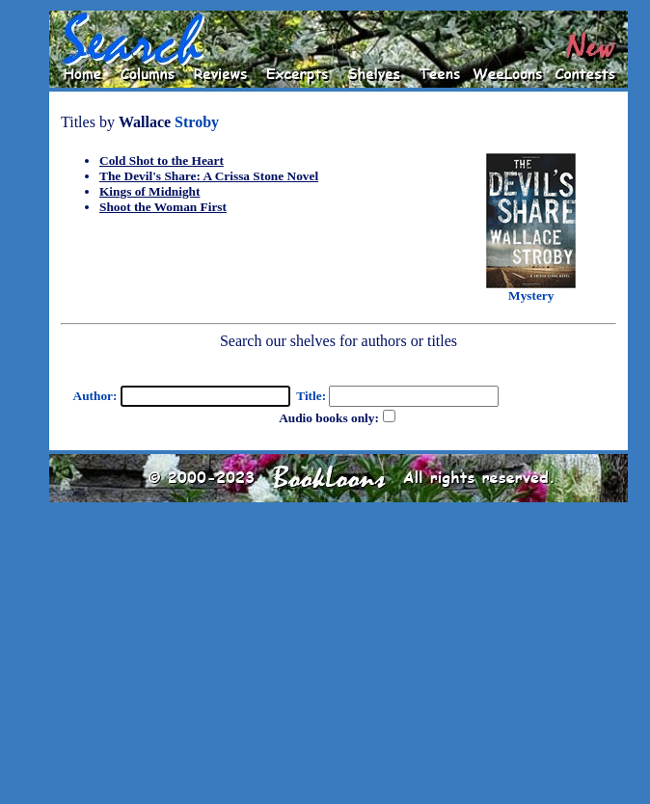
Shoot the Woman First (163, 207)
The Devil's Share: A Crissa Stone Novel (208, 176)
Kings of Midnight (149, 191)
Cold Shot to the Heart (161, 160)
